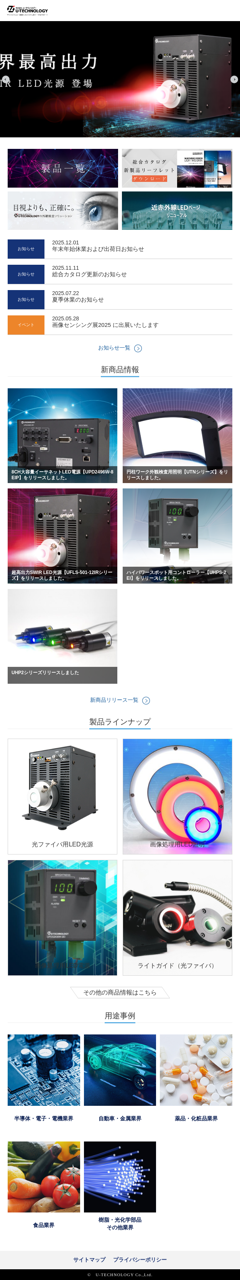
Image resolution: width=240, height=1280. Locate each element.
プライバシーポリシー (140, 1260)
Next (234, 79)
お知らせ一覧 (114, 348)
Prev (6, 79)
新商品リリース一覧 (114, 700)
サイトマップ (89, 1260)
